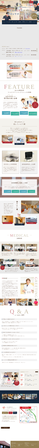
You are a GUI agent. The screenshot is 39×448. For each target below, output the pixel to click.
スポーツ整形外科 (27, 445)
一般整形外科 (26, 444)
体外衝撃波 (32, 445)
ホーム (12, 444)
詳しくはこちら (18, 52)
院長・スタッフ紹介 (14, 446)
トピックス (19, 446)
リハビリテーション (27, 446)
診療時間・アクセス (20, 444)
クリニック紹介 (13, 445)
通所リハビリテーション (33, 444)
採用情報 (19, 445)
